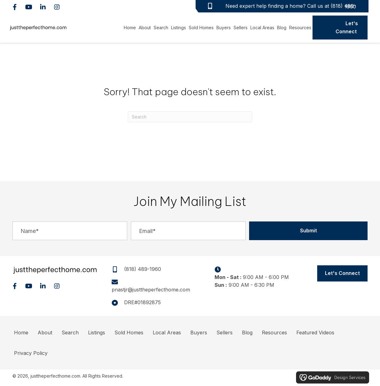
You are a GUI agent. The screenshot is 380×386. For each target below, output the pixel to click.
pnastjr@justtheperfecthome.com (151, 289)
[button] (14, 7)
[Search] (190, 116)
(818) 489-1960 (343, 6)
